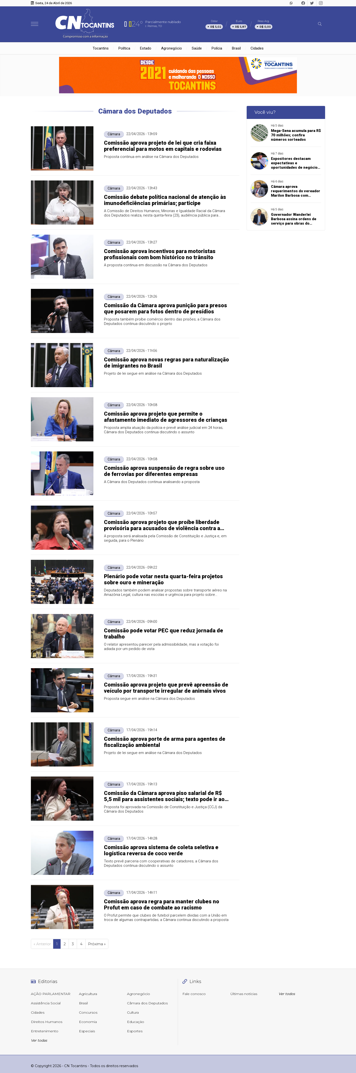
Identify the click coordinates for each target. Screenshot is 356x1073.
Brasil (236, 48)
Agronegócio (171, 48)
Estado (145, 48)
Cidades (257, 48)
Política (124, 48)
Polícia (217, 48)
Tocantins (101, 48)
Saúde (197, 48)
